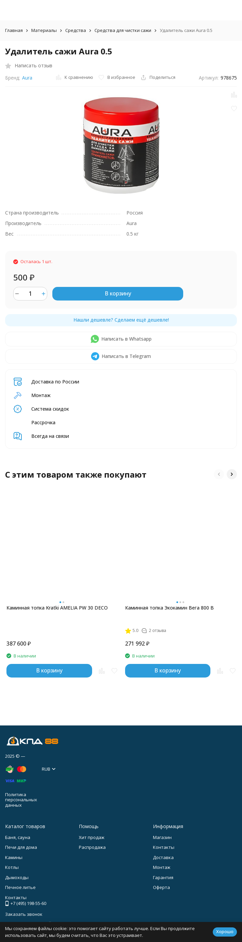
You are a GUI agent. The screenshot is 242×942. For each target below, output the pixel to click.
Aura (27, 77)
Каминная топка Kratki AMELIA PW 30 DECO (57, 607)
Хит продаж (91, 837)
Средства (75, 30)
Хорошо (225, 931)
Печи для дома (21, 847)
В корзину (118, 293)
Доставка (163, 857)
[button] (219, 474)
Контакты (163, 847)
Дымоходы (17, 877)
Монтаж (161, 867)
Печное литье (20, 887)
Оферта (161, 887)
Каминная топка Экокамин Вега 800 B (169, 607)
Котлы (12, 867)
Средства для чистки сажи (122, 30)
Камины (13, 857)
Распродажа (92, 847)
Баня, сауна (17, 837)
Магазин (162, 837)
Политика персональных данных (21, 799)
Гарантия (163, 877)
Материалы (44, 30)
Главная (14, 30)
